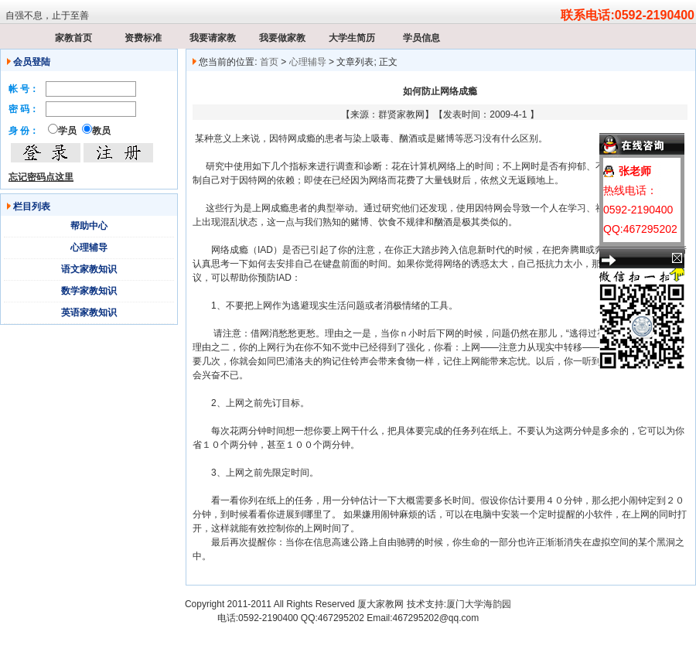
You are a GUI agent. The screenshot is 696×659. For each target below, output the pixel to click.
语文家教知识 (89, 269)
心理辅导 (88, 247)
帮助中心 (88, 225)
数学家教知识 (89, 290)
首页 (269, 61)
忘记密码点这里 (41, 177)
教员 (101, 130)
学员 (67, 130)
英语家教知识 (89, 312)
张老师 (635, 171)
